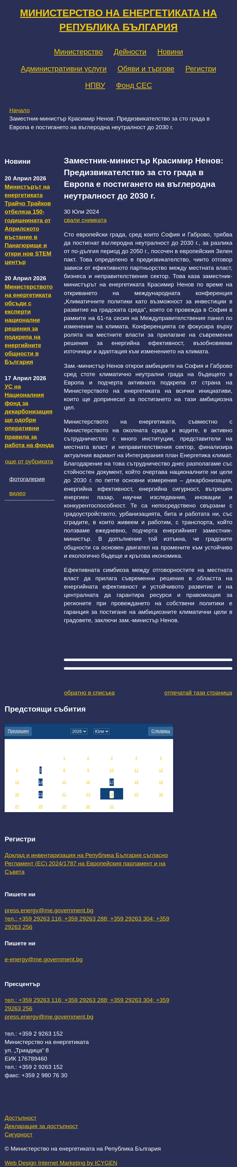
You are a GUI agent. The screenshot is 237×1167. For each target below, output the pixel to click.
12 (161, 770)
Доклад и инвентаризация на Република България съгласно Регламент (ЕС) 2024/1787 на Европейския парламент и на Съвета (86, 863)
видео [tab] (17, 493)
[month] (102, 731)
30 (88, 806)
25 (136, 794)
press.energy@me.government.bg (49, 910)
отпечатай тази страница (198, 692)
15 (64, 782)
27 (17, 806)
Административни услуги (63, 68)
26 (161, 794)
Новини (170, 51)
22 (64, 794)
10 (112, 770)
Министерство (78, 51)
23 (88, 794)
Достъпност (20, 1118)
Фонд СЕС (134, 85)
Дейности (130, 51)
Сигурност (18, 1134)
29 (64, 806)
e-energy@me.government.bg (44, 959)
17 (112, 782)
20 (17, 794)
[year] (79, 731)
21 (41, 794)
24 (112, 794)
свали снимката (85, 220)
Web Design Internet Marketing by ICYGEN (61, 1163)
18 (136, 782)
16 (88, 782)
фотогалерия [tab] (27, 479)
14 (41, 782)
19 (161, 782)
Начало (19, 110)
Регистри (200, 68)
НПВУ (95, 85)
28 (41, 806)
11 (136, 770)
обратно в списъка (89, 692)
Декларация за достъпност (41, 1126)
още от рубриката (29, 461)
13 (17, 782)
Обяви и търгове (146, 68)
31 (112, 806)
